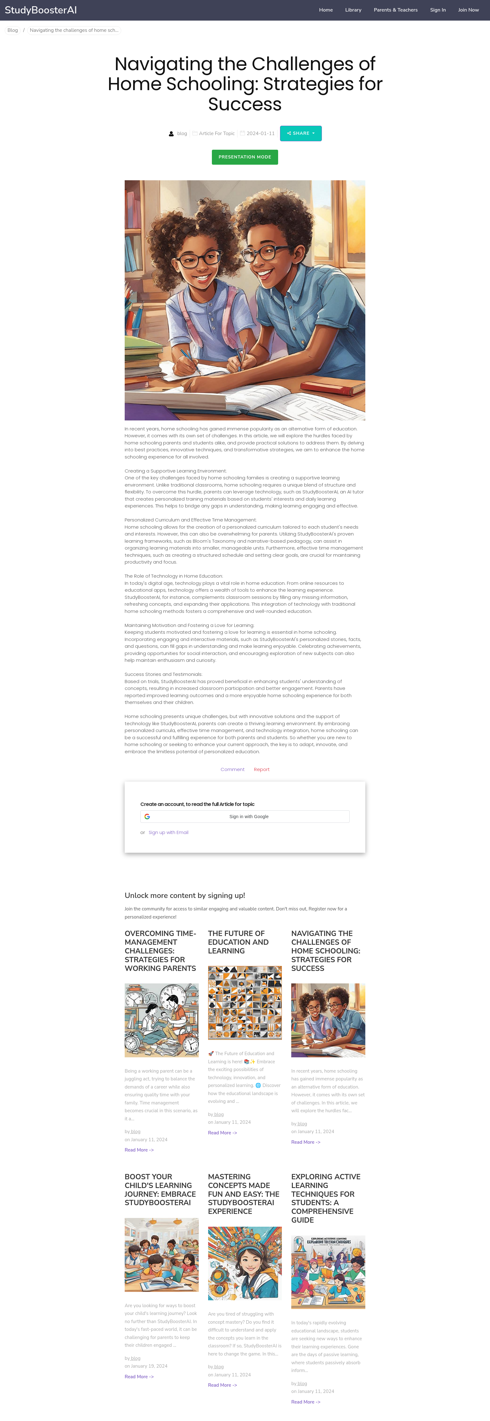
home (326, 10)
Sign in (438, 10)
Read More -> (139, 1150)
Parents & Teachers (396, 10)
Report (262, 769)
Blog (13, 30)
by (132, 1131)
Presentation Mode (245, 157)
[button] (245, 816)
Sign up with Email (168, 832)
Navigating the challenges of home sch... (74, 30)
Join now (468, 10)
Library (353, 10)
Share (299, 133)
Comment (233, 769)
